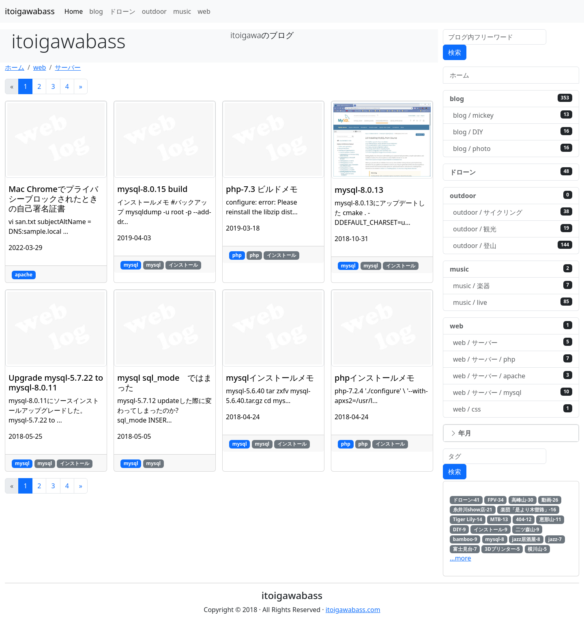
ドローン (122, 11)
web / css (512, 409)
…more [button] (460, 558)
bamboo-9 (465, 539)
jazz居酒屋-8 (526, 539)
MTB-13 (499, 519)
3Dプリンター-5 (502, 549)
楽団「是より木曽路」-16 (528, 509)
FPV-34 (495, 499)
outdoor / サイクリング (512, 212)
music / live (512, 302)
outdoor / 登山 (512, 245)
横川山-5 (537, 549)
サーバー (68, 67)
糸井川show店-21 (472, 509)
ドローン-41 (466, 499)
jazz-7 (555, 539)
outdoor (154, 11)
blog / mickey (512, 115)
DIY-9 (459, 529)
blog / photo (512, 148)
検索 (454, 52)
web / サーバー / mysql (512, 392)
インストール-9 (490, 529)
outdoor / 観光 (512, 228)
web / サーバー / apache (512, 375)
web (204, 11)
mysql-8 (494, 539)
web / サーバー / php (512, 359)
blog (96, 11)
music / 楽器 (512, 285)
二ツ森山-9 (527, 529)
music (182, 11)
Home (73, 11)
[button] (511, 433)
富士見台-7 (465, 549)
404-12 (523, 519)
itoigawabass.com (353, 609)
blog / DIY (512, 131)
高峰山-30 (522, 499)
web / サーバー (512, 342)
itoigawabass (30, 11)
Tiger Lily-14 (467, 519)
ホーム (14, 67)
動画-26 (549, 499)
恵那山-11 (550, 519)
